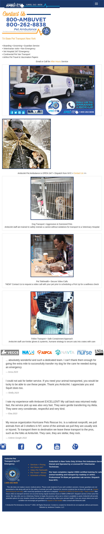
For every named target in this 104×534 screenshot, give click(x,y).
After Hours (56, 61)
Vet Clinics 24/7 (36, 467)
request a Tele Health (54, 500)
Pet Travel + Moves (38, 473)
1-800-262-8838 (11, 483)
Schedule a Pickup (38, 475)
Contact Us (78, 173)
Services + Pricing (37, 465)
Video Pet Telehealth (38, 470)
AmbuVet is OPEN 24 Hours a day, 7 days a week (76, 491)
